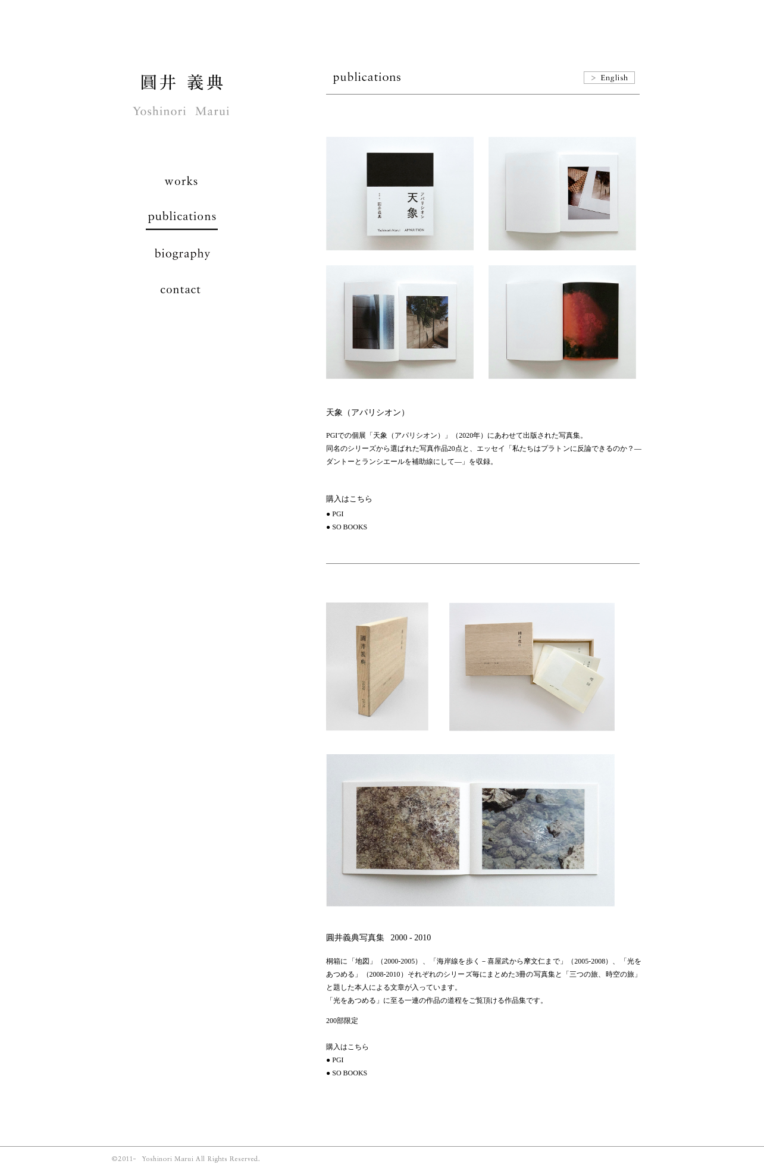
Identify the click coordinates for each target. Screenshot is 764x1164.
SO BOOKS (349, 527)
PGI (337, 514)
